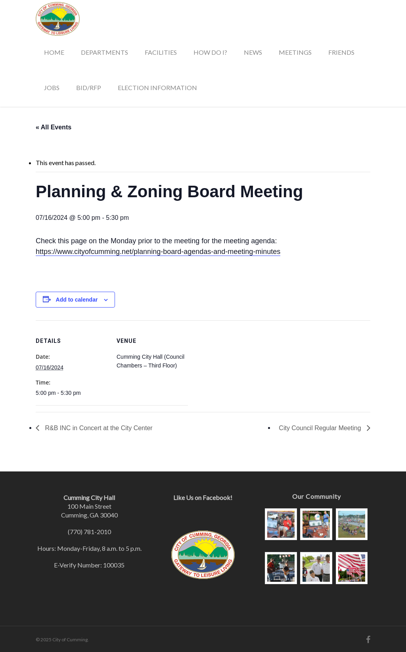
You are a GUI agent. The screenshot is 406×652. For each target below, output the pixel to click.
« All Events (53, 127)
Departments (104, 52)
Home (54, 52)
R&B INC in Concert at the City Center (98, 428)
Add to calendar (77, 299)
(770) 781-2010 (89, 531)
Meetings (295, 52)
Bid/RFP (88, 87)
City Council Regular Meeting (321, 428)
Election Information (157, 87)
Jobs (51, 87)
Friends (341, 52)
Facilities (161, 52)
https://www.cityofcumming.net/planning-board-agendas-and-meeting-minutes (158, 252)
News (253, 52)
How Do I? (210, 52)
